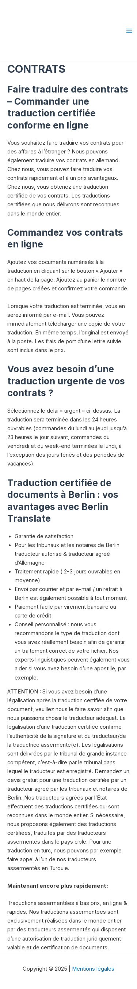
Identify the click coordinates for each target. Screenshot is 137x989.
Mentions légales (93, 969)
